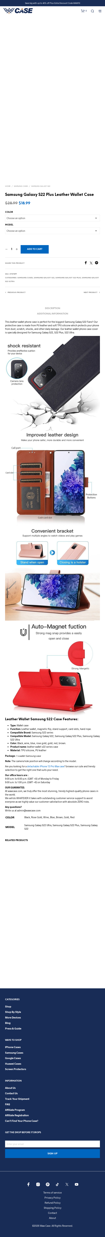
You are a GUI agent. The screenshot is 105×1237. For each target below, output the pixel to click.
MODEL (9, 225)
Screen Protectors (15, 1069)
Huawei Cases (13, 1063)
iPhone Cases (13, 1047)
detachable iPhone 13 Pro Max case (45, 766)
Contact (52, 1212)
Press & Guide (13, 1028)
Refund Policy (53, 1202)
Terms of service (52, 1192)
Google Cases (13, 1058)
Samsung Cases (21, 186)
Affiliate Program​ (15, 1109)
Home (7, 186)
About (52, 1217)
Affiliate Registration (17, 1115)
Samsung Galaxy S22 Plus (68, 278)
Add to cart (34, 249)
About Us (10, 1087)
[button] (84, 11)
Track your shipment (17, 1098)
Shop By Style (13, 1011)
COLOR (9, 212)
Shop (8, 1006)
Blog (7, 1022)
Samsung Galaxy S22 (40, 186)
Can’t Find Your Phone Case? (21, 1120)
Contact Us (11, 1093)
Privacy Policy (52, 1197)
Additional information (52, 314)
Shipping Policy (52, 1207)
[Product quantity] (11, 249)
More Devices (13, 1017)
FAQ (7, 1104)
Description (52, 308)
